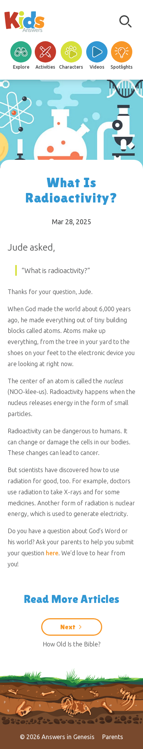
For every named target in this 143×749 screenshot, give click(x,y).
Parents (112, 736)
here (52, 553)
